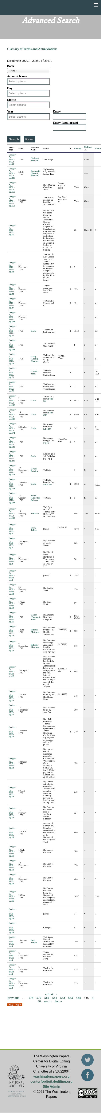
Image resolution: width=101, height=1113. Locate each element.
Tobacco (35, 513)
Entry (57, 111)
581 (54, 997)
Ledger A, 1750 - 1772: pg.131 (12, 498)
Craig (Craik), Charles (34, 358)
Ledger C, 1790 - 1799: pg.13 (12, 732)
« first (49, 994)
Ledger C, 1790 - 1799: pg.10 (12, 589)
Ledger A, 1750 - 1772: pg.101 (12, 317)
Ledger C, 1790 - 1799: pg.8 (12, 543)
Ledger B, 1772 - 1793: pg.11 (12, 230)
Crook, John (34, 372)
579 (38, 997)
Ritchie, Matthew (35, 631)
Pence (98, 148)
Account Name (17, 76)
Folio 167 (47, 484)
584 (78, 997)
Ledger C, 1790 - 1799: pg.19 (12, 927)
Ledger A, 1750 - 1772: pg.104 (12, 513)
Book (10, 66)
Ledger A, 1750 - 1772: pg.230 (12, 456)
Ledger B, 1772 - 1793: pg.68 (12, 267)
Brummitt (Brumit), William (35, 173)
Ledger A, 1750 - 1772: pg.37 (12, 331)
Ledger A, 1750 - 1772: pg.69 (12, 159)
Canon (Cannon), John (35, 617)
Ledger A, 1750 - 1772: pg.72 (12, 386)
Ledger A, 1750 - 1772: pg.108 (12, 400)
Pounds (77, 148)
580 (46, 997)
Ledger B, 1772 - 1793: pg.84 (12, 289)
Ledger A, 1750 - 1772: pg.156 (12, 187)
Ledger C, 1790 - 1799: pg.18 (12, 914)
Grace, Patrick (34, 470)
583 (70, 997)
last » (58, 1001)
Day (10, 88)
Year (10, 111)
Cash (33, 331)
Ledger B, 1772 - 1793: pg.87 (12, 303)
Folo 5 (46, 443)
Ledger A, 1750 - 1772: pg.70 (12, 359)
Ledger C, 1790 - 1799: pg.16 (12, 832)
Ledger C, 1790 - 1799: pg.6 (12, 529)
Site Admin (51, 1086)
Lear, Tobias (34, 529)
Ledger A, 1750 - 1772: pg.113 (12, 470)
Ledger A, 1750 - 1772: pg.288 (12, 173)
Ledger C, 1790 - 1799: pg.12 (12, 631)
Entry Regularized (65, 122)
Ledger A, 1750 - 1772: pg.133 (12, 442)
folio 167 (47, 429)
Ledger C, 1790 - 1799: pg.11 (12, 617)
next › (47, 1001)
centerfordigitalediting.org (52, 1081)
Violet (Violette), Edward (35, 497)
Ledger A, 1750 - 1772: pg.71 (12, 372)
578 (31, 997)
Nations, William (35, 159)
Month (11, 99)
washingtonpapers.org (51, 1076)
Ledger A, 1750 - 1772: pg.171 (12, 428)
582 (62, 997)
